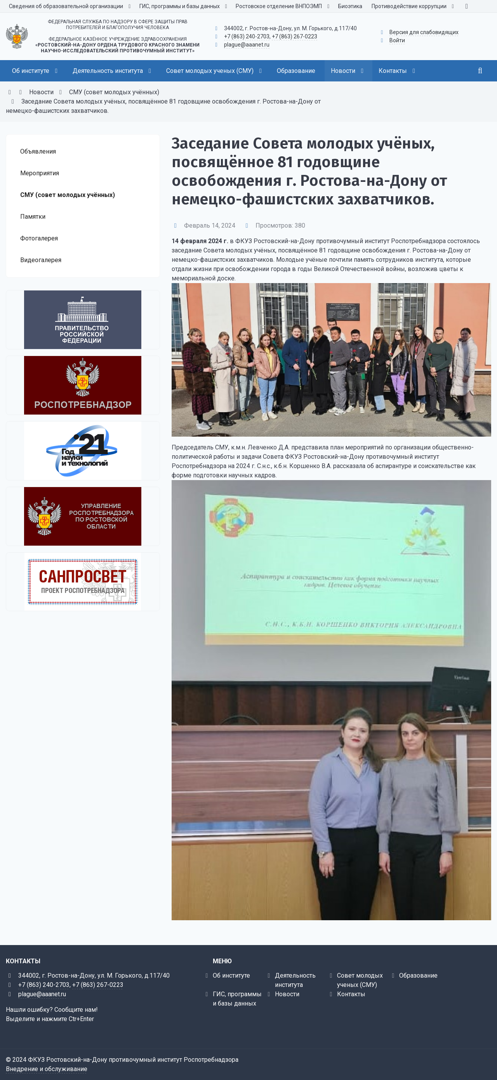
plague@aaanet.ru (246, 44)
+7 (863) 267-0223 (294, 36)
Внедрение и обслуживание (46, 1069)
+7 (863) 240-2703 (246, 36)
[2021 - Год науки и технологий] (83, 451)
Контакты (351, 994)
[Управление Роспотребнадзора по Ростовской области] (83, 516)
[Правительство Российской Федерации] (83, 319)
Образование (418, 975)
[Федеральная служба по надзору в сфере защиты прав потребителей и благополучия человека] (83, 385)
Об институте (231, 975)
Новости (287, 994)
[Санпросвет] (83, 582)
